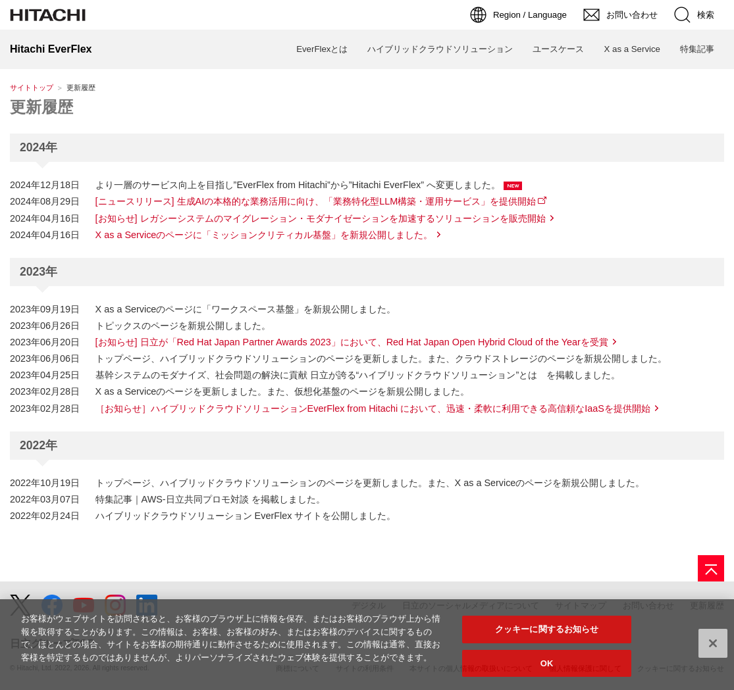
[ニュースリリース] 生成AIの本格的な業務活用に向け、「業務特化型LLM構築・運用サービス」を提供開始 (316, 201)
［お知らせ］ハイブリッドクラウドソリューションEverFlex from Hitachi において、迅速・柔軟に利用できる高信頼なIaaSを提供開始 (372, 408)
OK (547, 669)
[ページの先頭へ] (711, 568)
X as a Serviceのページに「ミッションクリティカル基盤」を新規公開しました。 (264, 235)
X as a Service (632, 49)
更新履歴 (41, 107)
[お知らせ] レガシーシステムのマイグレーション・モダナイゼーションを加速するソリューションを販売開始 (320, 218)
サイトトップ (31, 87)
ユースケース (558, 49)
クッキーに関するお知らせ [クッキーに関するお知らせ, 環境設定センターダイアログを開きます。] (547, 634)
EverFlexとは (322, 49)
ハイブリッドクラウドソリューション (440, 49)
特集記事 (697, 49)
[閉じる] (712, 648)
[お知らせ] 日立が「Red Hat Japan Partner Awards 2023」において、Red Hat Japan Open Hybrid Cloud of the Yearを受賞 (351, 342)
